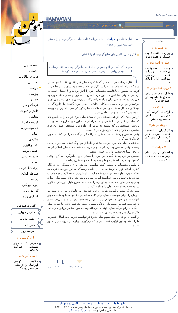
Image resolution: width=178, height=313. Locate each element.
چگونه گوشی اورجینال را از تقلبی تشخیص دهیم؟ (26, 265)
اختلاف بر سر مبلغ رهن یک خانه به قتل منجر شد (157, 156)
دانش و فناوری (29, 110)
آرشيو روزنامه (27, 218)
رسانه (34, 179)
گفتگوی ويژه (30, 196)
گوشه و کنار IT (29, 122)
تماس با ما (30, 225)
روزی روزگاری (29, 184)
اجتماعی (33, 82)
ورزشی (33, 93)
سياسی (33, 116)
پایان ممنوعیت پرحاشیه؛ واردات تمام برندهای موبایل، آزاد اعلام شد (157, 75)
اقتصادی (33, 70)
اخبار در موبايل (27, 212)
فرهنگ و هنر (30, 105)
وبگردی (33, 139)
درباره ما (103, 303)
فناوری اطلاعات (28, 76)
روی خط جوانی (28, 167)
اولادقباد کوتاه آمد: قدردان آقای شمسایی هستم (157, 115)
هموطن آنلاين (29, 173)
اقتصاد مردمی (29, 150)
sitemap (88, 303)
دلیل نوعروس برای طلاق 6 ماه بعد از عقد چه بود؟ (157, 97)
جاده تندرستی (29, 156)
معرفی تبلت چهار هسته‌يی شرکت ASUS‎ (26, 246)
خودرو (34, 99)
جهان (35, 133)
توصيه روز (28, 230)
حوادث (34, 88)
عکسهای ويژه (29, 127)
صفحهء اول (31, 65)
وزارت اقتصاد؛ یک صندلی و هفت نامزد (157, 54)
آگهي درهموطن (26, 205)
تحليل (159, 40)
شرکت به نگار (77, 310)
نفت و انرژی (30, 145)
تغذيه (35, 162)
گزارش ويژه (30, 190)
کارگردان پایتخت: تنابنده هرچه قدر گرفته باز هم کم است (157, 136)
